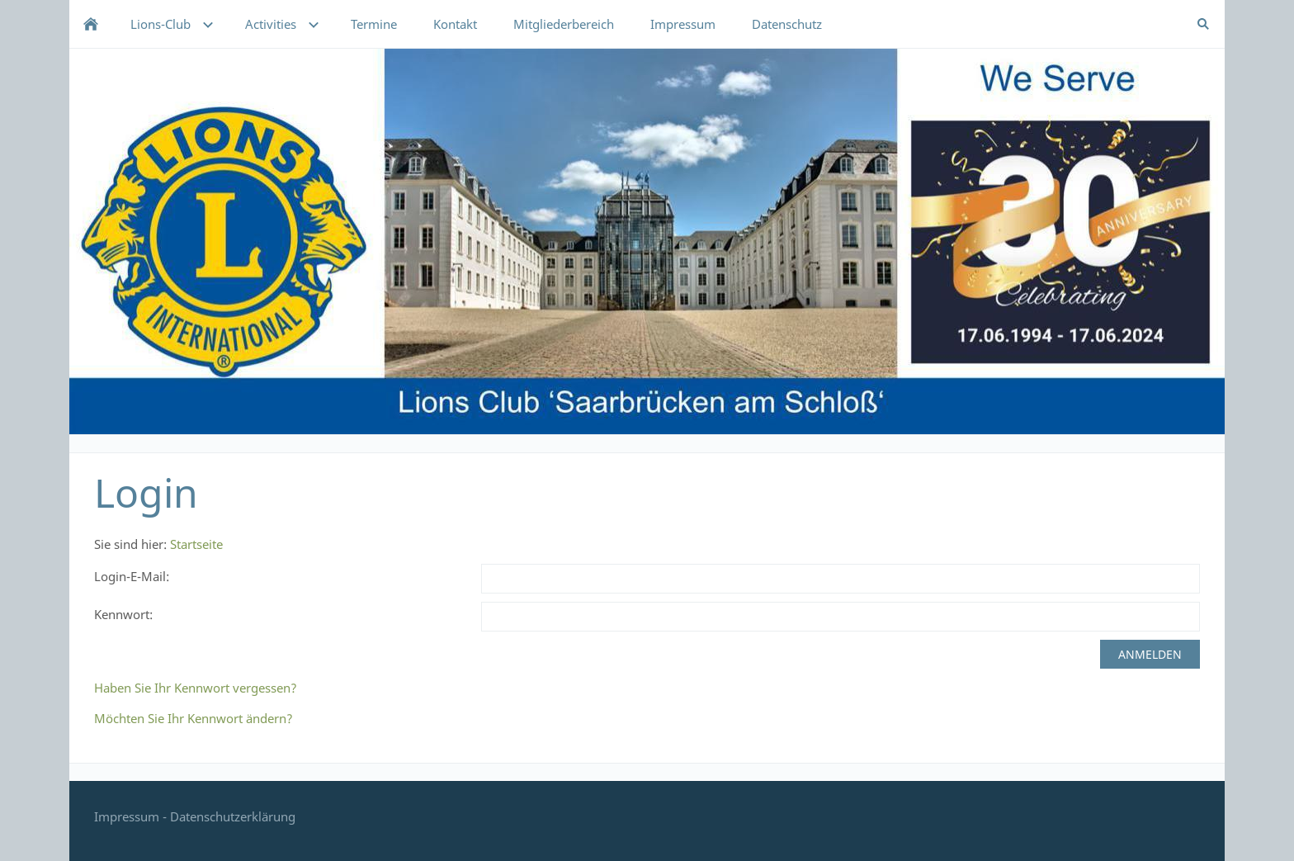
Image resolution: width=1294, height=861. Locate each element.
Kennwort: (123, 614)
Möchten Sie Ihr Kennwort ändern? (193, 718)
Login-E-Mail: (131, 576)
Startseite (196, 544)
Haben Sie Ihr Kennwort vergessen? (195, 687)
